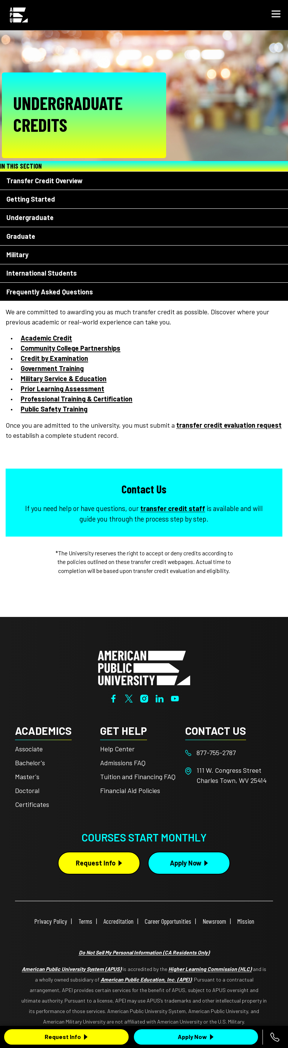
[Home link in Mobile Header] (19, 15)
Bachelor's (30, 762)
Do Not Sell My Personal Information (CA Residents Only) (144, 952)
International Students (41, 273)
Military (17, 254)
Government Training (52, 368)
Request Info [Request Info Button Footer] (96, 863)
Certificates (32, 804)
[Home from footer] (144, 667)
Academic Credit (46, 338)
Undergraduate (30, 217)
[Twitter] (129, 698)
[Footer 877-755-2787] (227, 753)
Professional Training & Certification (76, 399)
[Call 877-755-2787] (275, 1037)
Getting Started (30, 199)
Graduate (20, 236)
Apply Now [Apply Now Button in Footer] (185, 863)
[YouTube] (175, 698)
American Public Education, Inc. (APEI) (146, 979)
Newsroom (214, 921)
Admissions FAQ (123, 762)
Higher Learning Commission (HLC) (210, 969)
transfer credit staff (172, 508)
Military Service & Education (63, 378)
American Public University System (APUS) (72, 969)
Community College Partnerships (70, 348)
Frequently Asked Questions (49, 292)
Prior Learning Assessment (62, 389)
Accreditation (119, 921)
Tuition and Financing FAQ (138, 776)
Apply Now (192, 1036)
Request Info (63, 1036)
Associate (29, 749)
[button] (276, 15)
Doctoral (27, 790)
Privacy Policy (50, 921)
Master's (27, 776)
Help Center (117, 749)
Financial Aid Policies (130, 790)
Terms (85, 921)
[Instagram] (144, 698)
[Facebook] (113, 698)
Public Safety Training (54, 409)
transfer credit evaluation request (229, 425)
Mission (245, 921)
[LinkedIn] (160, 698)
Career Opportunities (168, 921)
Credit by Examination (54, 358)
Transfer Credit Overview (44, 180)
